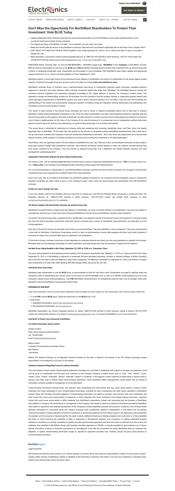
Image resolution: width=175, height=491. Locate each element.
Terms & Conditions (89, 481)
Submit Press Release (70, 481)
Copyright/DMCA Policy (108, 481)
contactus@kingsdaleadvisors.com (42, 200)
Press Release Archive (51, 481)
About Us (104, 20)
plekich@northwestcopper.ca (45, 338)
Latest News (35, 20)
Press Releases (55, 20)
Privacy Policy (125, 481)
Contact (91, 20)
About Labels (74, 20)
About (37, 481)
